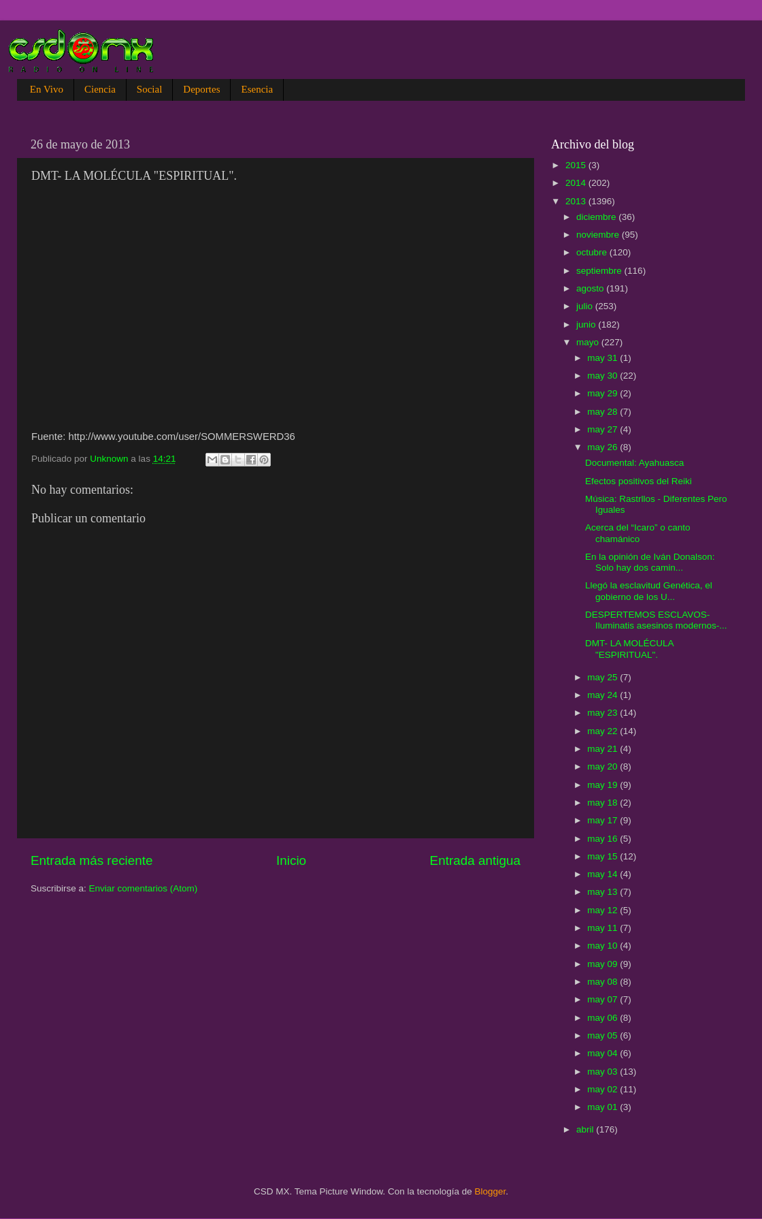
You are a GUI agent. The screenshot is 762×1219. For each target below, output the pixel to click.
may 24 (603, 695)
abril (586, 1129)
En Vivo (46, 89)
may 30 (603, 375)
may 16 (603, 839)
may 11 (603, 928)
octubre (593, 252)
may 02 (603, 1089)
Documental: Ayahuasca (634, 463)
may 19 (603, 785)
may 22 (603, 731)
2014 (577, 183)
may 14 (603, 874)
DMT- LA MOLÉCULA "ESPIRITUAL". (629, 648)
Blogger (490, 1191)
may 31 (603, 358)
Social (150, 89)
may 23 (603, 713)
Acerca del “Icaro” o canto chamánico (638, 532)
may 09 (603, 964)
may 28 (603, 412)
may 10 (603, 945)
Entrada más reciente (92, 860)
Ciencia (100, 89)
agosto (591, 288)
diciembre (597, 217)
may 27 (603, 429)
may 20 (603, 766)
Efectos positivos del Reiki (638, 481)
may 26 (603, 447)
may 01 (603, 1107)
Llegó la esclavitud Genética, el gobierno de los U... (648, 590)
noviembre (599, 234)
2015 (577, 165)
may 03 (603, 1071)
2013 (577, 201)
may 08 (603, 982)
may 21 (603, 749)
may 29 (603, 393)
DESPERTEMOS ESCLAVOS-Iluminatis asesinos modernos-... (656, 620)
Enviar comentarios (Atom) (143, 888)
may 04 (603, 1053)
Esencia (257, 89)
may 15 (603, 856)
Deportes (201, 89)
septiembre (600, 271)
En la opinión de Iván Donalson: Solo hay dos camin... (650, 562)
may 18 (603, 802)
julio (585, 306)
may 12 (603, 910)
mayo (588, 342)
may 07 (603, 999)
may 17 (603, 820)
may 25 (603, 677)
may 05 (603, 1035)
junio (587, 324)
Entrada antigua (475, 860)
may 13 (603, 892)
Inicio (291, 860)
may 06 (603, 1018)
